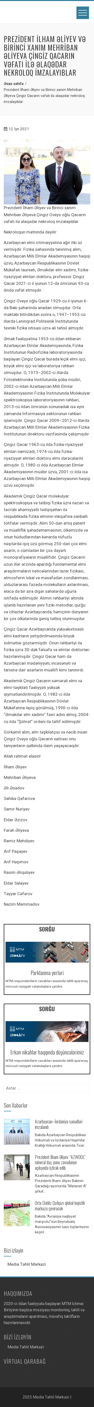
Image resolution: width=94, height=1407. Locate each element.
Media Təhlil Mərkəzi (27, 1264)
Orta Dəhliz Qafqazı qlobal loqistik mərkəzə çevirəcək (60, 1206)
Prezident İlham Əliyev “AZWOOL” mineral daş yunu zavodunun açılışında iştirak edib (60, 1162)
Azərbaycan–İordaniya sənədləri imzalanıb (58, 1124)
